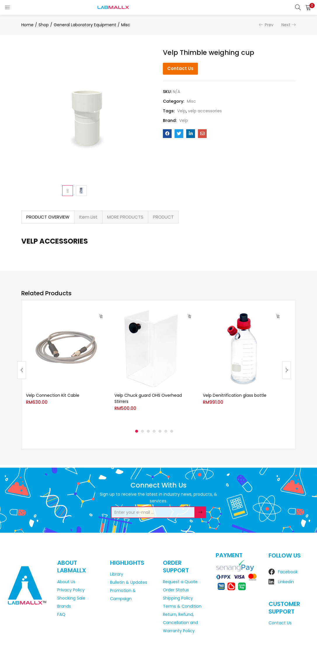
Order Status (176, 590)
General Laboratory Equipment (85, 25)
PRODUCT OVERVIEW (47, 217)
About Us (66, 582)
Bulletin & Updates (128, 582)
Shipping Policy (178, 598)
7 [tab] (171, 431)
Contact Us (180, 68)
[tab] (47, 217)
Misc (125, 25)
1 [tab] (136, 431)
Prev (269, 25)
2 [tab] (142, 431)
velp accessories (205, 111)
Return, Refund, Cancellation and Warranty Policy (180, 622)
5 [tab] (159, 431)
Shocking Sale (71, 598)
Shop (44, 25)
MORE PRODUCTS (125, 217)
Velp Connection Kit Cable (52, 395)
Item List (88, 217)
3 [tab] (148, 431)
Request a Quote (180, 582)
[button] (308, 7)
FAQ (61, 614)
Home (27, 25)
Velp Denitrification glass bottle (235, 395)
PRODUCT (163, 217)
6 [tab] (165, 431)
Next (285, 25)
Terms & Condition (182, 606)
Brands (64, 606)
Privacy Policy (71, 590)
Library (116, 574)
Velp (181, 111)
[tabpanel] (66, 366)
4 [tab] (154, 431)
